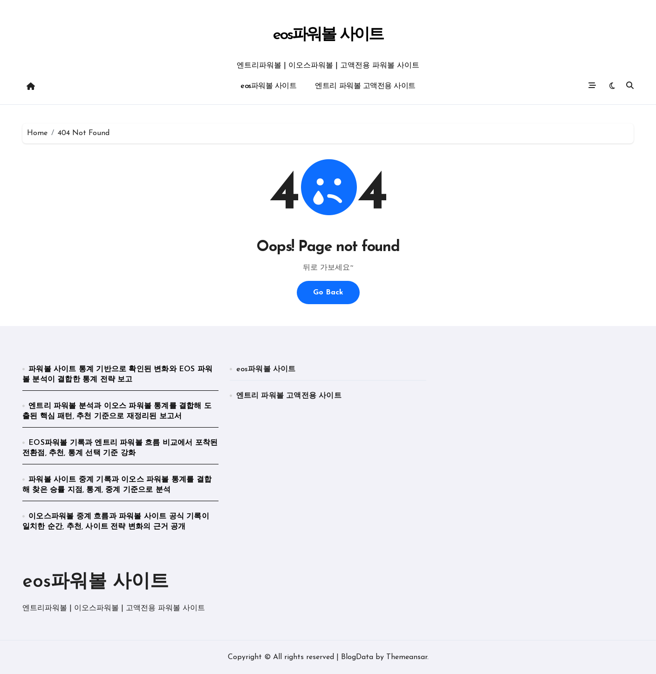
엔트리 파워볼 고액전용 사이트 (365, 86)
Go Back (328, 292)
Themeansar (406, 657)
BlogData (357, 657)
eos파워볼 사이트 (328, 35)
